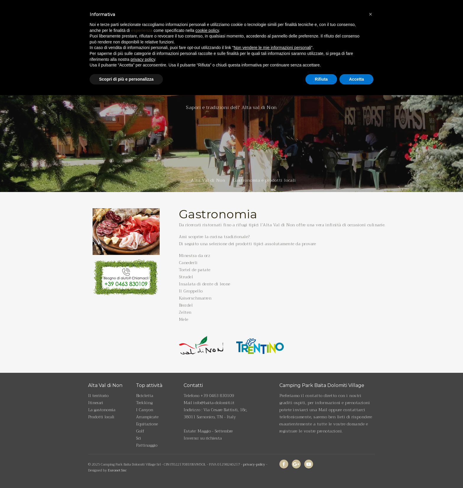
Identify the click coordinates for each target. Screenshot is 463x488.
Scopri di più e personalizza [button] (126, 66)
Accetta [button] (356, 66)
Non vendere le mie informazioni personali (272, 34)
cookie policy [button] (207, 17)
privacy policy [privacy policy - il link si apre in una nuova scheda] (143, 46)
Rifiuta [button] (321, 66)
